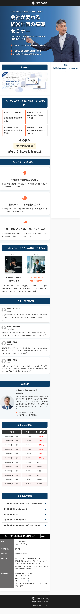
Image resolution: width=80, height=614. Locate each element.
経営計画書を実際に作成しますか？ (15, 509)
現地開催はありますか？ (12, 514)
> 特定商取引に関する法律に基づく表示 (40, 602)
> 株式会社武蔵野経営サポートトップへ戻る (40, 599)
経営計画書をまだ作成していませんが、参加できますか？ (23, 525)
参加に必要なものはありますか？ (15, 520)
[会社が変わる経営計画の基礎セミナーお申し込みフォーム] (65, 145)
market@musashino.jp (31, 581)
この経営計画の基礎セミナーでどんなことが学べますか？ (23, 504)
